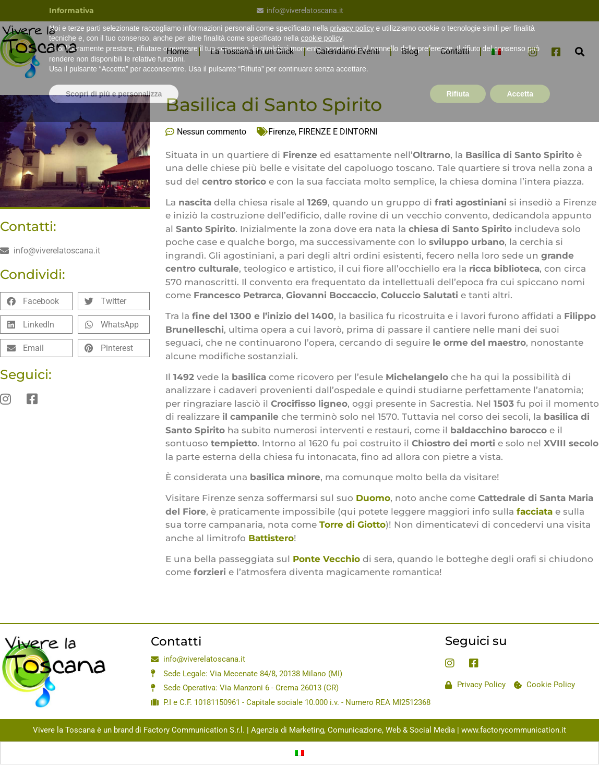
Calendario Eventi (348, 51)
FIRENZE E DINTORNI (337, 132)
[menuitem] (496, 52)
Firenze (281, 132)
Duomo (373, 498)
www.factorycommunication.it (513, 730)
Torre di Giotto (352, 524)
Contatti (455, 51)
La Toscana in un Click (252, 51)
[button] (580, 51)
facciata (535, 511)
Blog (410, 51)
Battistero (271, 538)
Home (177, 51)
